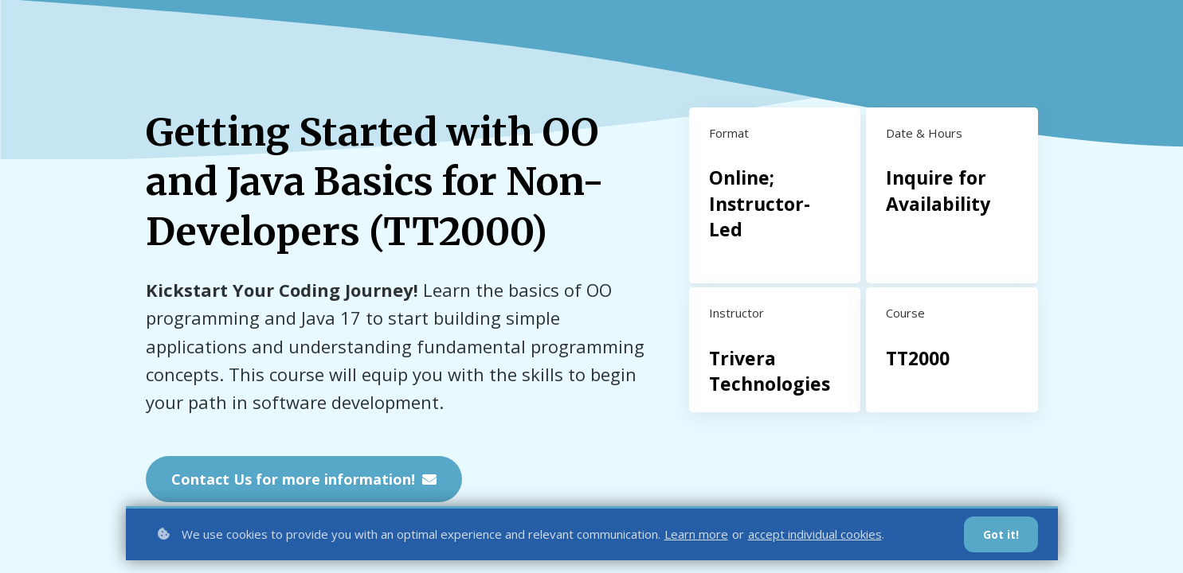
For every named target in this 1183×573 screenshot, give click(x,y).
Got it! (1001, 534)
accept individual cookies (815, 534)
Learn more (696, 534)
